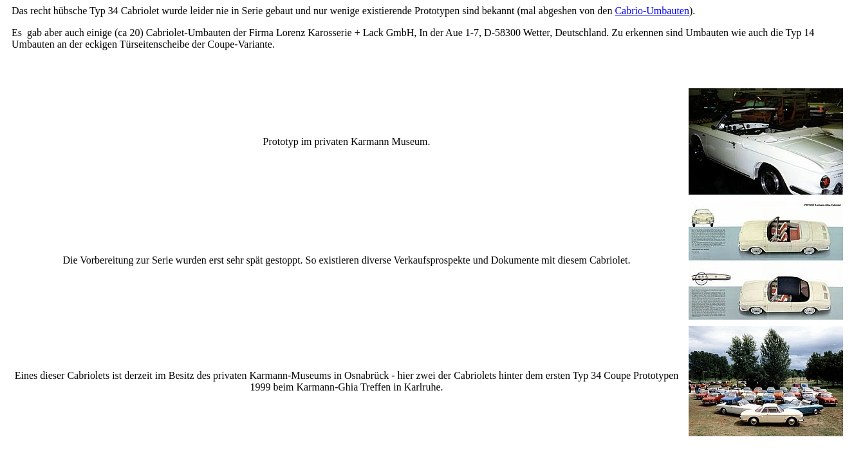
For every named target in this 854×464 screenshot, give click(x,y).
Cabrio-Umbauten (652, 10)
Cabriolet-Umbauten (188, 32)
